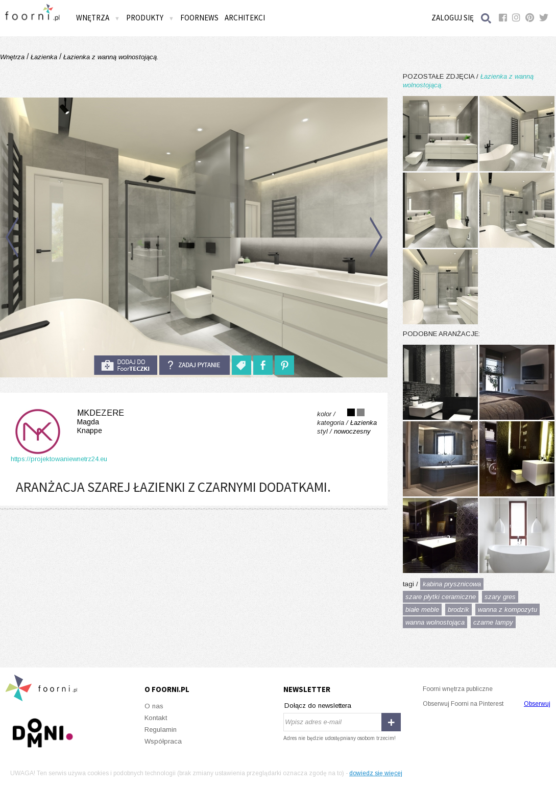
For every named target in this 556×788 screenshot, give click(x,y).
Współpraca (163, 741)
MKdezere (67, 422)
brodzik (458, 609)
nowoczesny (352, 431)
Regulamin (160, 729)
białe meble (422, 609)
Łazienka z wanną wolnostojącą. (110, 57)
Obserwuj (537, 703)
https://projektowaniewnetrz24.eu (59, 459)
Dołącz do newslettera (317, 705)
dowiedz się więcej (375, 773)
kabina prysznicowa (452, 584)
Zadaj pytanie (194, 365)
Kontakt (155, 718)
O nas (153, 706)
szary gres (500, 597)
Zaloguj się (452, 17)
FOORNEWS (199, 17)
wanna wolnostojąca (435, 622)
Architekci (245, 17)
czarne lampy (493, 622)
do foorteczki (125, 365)
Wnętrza (98, 17)
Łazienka (44, 57)
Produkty (150, 17)
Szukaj (486, 18)
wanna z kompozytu (507, 609)
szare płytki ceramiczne (440, 597)
